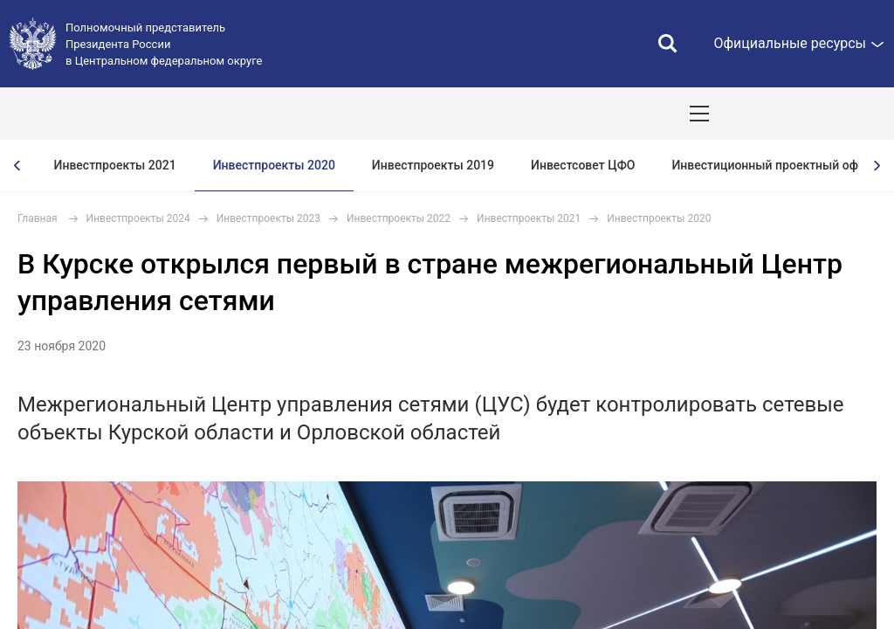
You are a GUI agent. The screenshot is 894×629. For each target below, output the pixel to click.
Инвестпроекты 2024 (138, 218)
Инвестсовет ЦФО (583, 165)
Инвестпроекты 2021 (115, 165)
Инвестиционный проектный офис (771, 165)
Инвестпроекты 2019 (433, 165)
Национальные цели (343, 114)
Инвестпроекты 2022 (398, 218)
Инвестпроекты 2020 (274, 165)
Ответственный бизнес (598, 114)
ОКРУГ (65, 114)
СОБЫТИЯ (228, 114)
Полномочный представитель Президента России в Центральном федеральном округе (163, 44)
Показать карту (828, 113)
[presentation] (17, 165)
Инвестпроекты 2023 (268, 218)
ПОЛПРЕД (142, 114)
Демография (468, 114)
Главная (37, 218)
